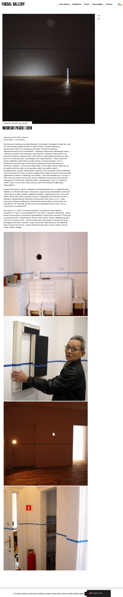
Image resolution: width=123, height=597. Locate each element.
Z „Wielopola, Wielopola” (99, 16)
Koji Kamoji (22, 123)
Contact (109, 4)
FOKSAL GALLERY (13, 4)
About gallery (97, 4)
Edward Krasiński (10, 123)
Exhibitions (76, 4)
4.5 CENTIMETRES (99, 20)
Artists (86, 4)
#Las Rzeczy (64, 4)
